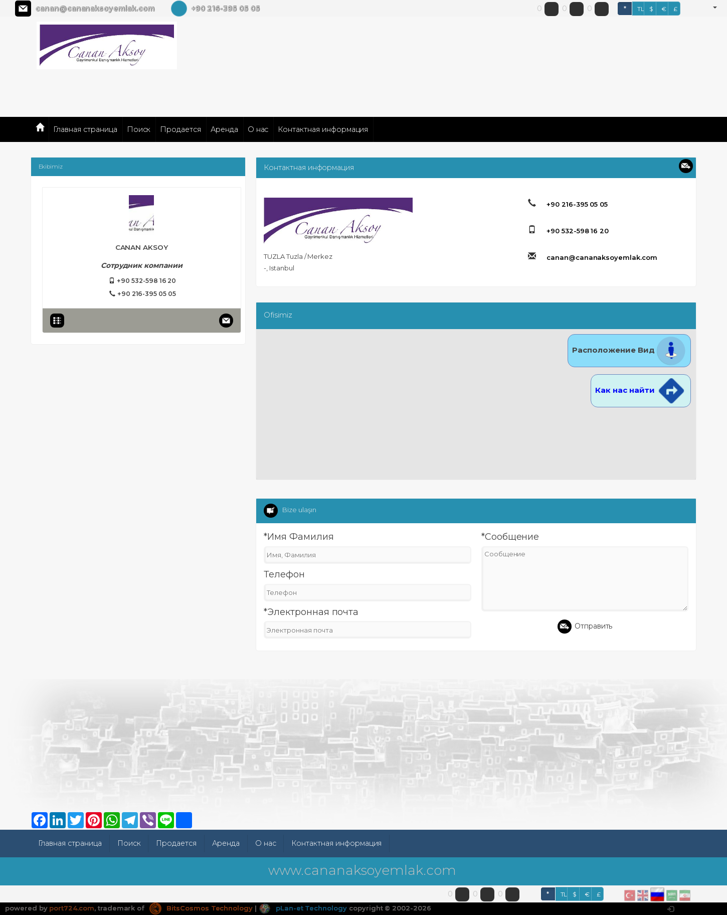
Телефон (284, 574)
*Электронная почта (311, 612)
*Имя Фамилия (298, 536)
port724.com (71, 908)
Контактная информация (323, 129)
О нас (258, 129)
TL (640, 9)
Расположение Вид (629, 350)
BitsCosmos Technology (201, 908)
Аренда (224, 129)
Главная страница (85, 129)
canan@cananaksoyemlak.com (94, 8)
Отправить (585, 627)
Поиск (139, 129)
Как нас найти (640, 390)
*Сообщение (510, 536)
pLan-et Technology (303, 908)
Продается (180, 129)
